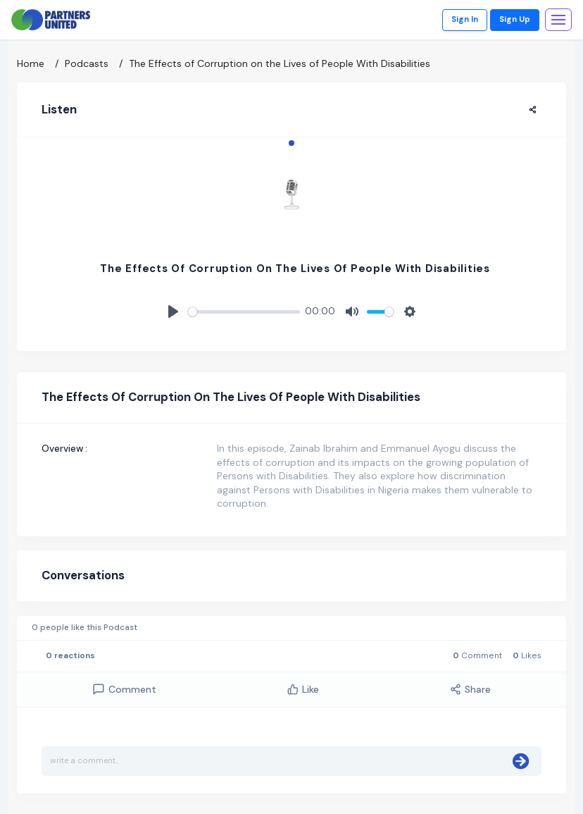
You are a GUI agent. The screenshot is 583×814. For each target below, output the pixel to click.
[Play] (173, 311)
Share (470, 689)
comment (124, 689)
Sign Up (514, 19)
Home (30, 63)
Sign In (464, 19)
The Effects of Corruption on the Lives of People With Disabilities (279, 63)
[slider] (244, 312)
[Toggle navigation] (558, 19)
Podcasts (86, 63)
